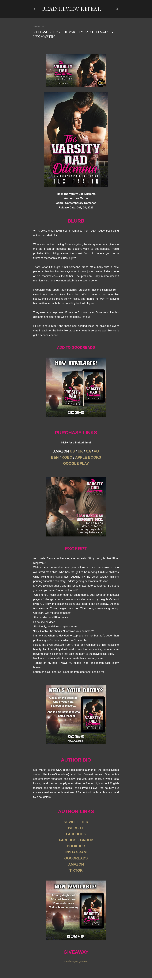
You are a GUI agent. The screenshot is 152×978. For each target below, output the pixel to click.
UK (80, 451)
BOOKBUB (76, 846)
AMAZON (76, 864)
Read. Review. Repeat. (71, 8)
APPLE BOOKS (88, 457)
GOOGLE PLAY (76, 463)
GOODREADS (76, 858)
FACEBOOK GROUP (76, 840)
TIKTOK (76, 870)
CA (88, 451)
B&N (55, 457)
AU (96, 451)
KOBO (67, 457)
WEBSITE (76, 828)
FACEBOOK (76, 834)
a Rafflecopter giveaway (76, 961)
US (72, 451)
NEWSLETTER (76, 822)
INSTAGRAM (76, 852)
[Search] (117, 8)
